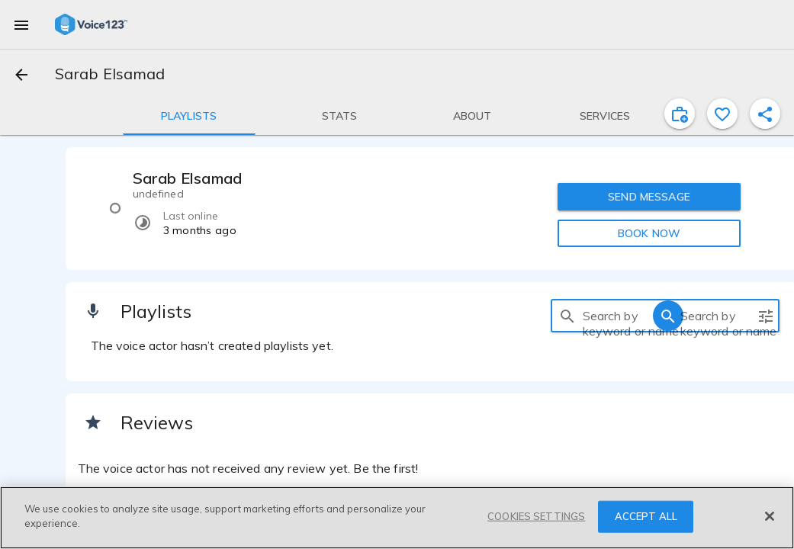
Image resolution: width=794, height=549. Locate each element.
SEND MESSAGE (649, 197)
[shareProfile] (765, 113)
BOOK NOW (649, 233)
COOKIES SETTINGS (536, 516)
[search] (567, 315)
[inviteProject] (679, 113)
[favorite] (722, 113)
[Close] (769, 516)
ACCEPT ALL (646, 516)
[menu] (21, 24)
